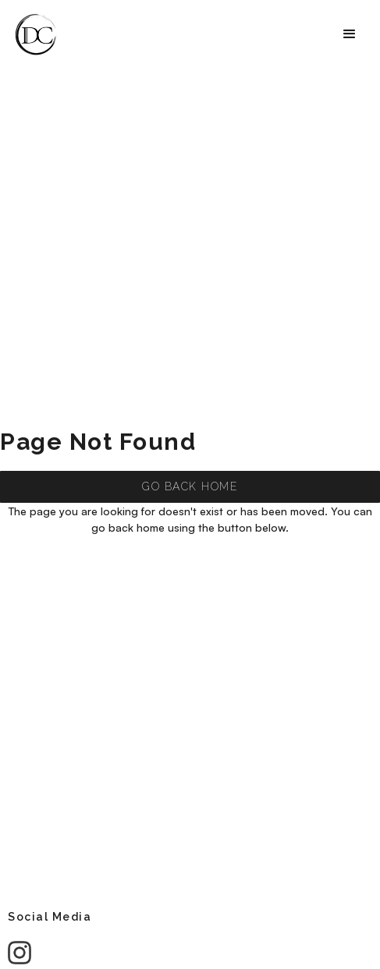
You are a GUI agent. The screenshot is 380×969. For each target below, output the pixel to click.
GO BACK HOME (190, 486)
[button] (349, 34)
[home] (36, 34)
